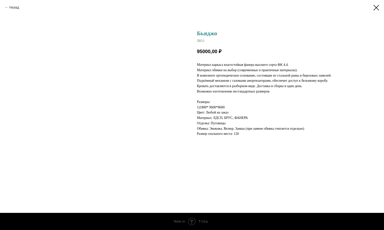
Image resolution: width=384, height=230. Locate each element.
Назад (14, 7)
